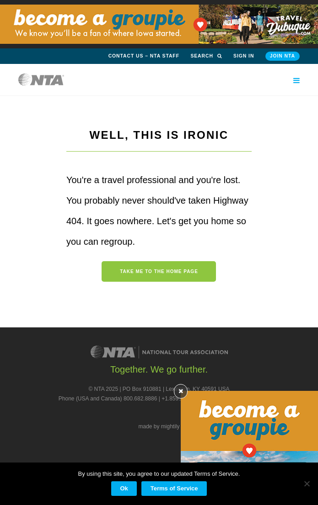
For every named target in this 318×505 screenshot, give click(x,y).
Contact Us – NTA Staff (143, 55)
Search (206, 55)
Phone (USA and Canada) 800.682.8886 (108, 398)
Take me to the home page (159, 271)
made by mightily (158, 426)
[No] (306, 483)
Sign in (243, 55)
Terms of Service (174, 488)
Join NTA (282, 55)
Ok (124, 488)
